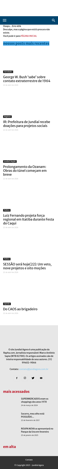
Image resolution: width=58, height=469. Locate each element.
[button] (53, 20)
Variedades (8, 72)
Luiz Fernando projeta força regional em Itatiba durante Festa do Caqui (28, 219)
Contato (29, 460)
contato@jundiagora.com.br (33, 369)
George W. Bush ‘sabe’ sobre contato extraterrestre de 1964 (26, 79)
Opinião (7, 304)
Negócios (7, 117)
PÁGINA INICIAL (29, 36)
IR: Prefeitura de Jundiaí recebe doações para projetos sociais (26, 124)
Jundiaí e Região (10, 161)
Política (7, 210)
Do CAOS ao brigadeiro (20, 309)
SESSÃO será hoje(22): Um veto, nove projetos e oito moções (27, 266)
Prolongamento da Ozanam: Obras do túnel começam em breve (25, 171)
